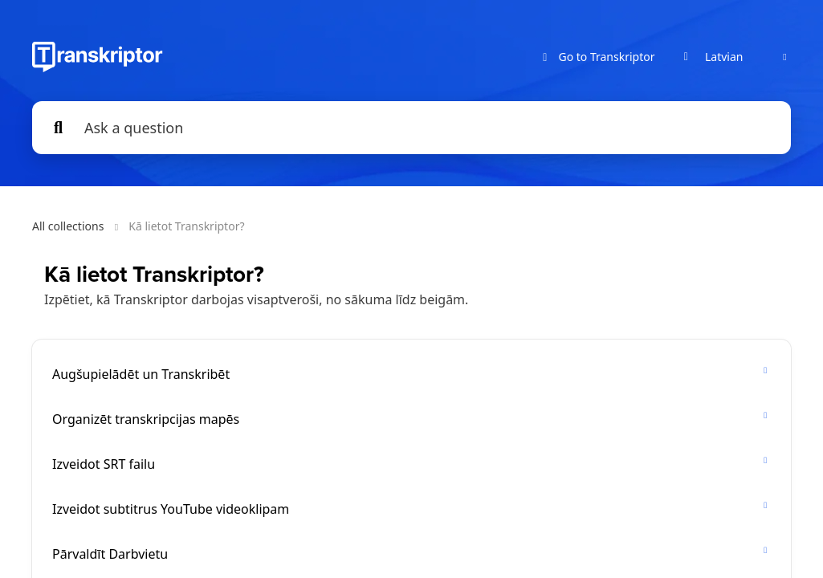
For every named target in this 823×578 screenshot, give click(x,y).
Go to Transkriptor (596, 57)
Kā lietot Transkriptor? (186, 226)
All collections (68, 226)
